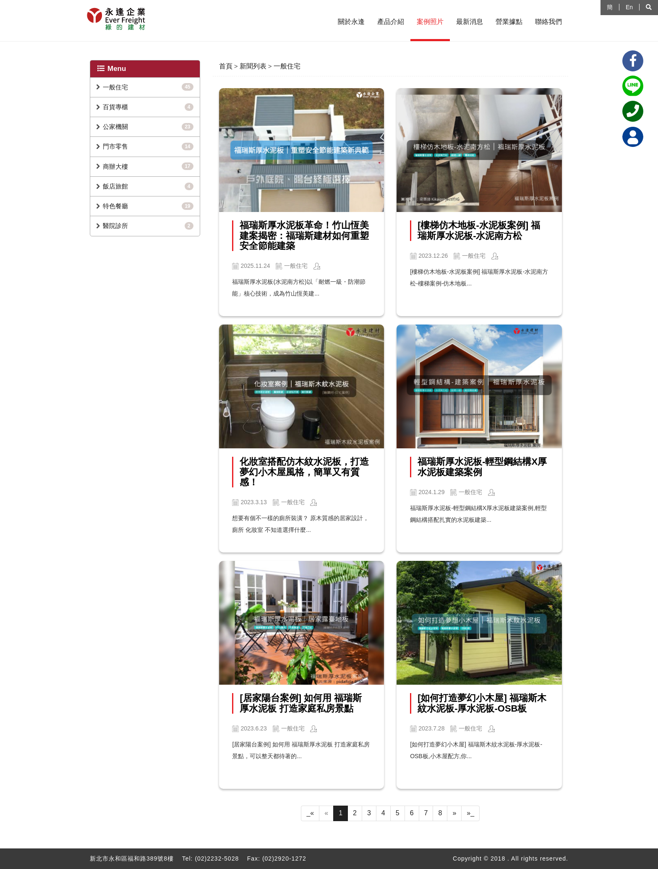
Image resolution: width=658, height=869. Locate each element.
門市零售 (115, 146)
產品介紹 (390, 21)
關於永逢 (351, 21)
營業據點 (509, 21)
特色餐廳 (115, 205)
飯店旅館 (115, 186)
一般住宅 (115, 87)
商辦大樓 (115, 166)
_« (310, 813)
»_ (470, 813)
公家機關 (115, 126)
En (629, 7)
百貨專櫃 (115, 106)
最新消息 (469, 21)
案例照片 (430, 21)
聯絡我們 (548, 21)
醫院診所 (115, 225)
